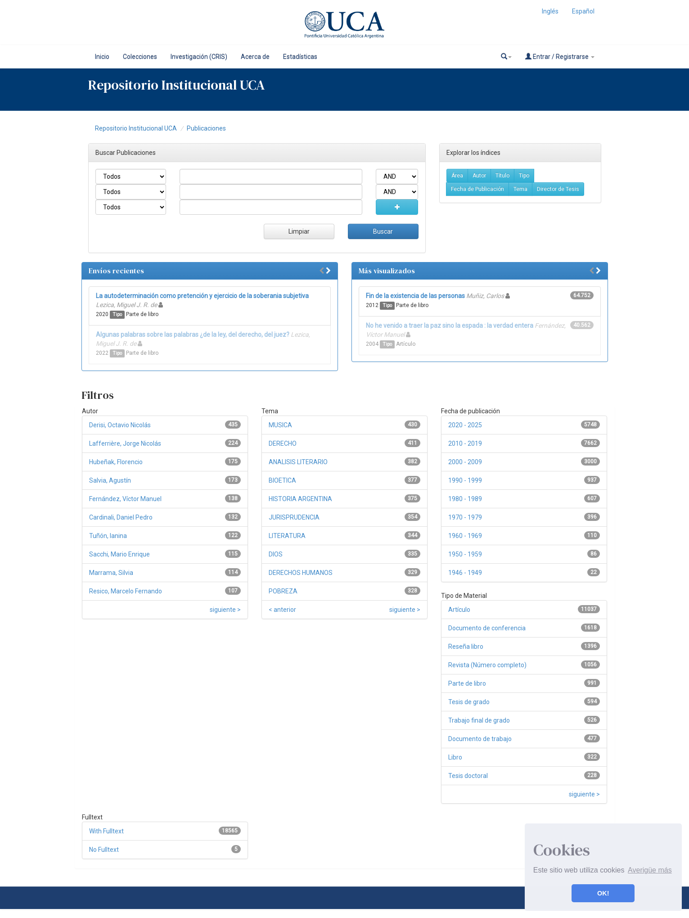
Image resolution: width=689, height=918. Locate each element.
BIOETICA (282, 480)
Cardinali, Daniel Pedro (121, 517)
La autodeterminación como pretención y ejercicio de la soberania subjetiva (202, 295)
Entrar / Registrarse (559, 56)
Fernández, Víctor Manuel (125, 498)
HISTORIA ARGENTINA (300, 498)
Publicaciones (206, 128)
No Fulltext (104, 849)
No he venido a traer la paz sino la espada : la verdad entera (449, 325)
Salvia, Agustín (110, 480)
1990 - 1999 (465, 480)
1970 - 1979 (465, 517)
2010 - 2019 (465, 443)
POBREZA (283, 591)
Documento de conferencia (487, 628)
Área (457, 175)
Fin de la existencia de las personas (415, 295)
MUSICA (280, 425)
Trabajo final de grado (479, 720)
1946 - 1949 (465, 572)
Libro (455, 757)
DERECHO (283, 443)
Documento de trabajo (480, 738)
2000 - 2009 (465, 462)
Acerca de (255, 56)
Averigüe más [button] (650, 870)
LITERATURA (287, 535)
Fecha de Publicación (477, 189)
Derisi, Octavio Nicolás (120, 425)
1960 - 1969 (465, 535)
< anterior (282, 609)
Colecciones (140, 56)
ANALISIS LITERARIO (298, 462)
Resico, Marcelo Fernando (125, 591)
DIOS (276, 554)
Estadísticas (300, 56)
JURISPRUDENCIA (294, 517)
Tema (520, 189)
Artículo (459, 609)
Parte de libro (467, 683)
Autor (479, 175)
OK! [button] (603, 893)
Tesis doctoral (468, 775)
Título (502, 175)
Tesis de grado (469, 701)
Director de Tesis (558, 189)
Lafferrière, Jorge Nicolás (125, 443)
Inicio (102, 56)
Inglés (550, 11)
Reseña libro (465, 646)
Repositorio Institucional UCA (136, 128)
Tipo (524, 175)
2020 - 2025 (465, 425)
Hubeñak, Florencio (116, 462)
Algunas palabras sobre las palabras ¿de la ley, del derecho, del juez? (192, 334)
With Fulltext (106, 831)
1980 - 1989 (465, 498)
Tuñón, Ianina (108, 535)
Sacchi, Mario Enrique (119, 554)
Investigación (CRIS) (199, 56)
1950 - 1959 (465, 554)
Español (583, 11)
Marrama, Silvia (111, 572)
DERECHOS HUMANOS (301, 572)
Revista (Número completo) (487, 665)
